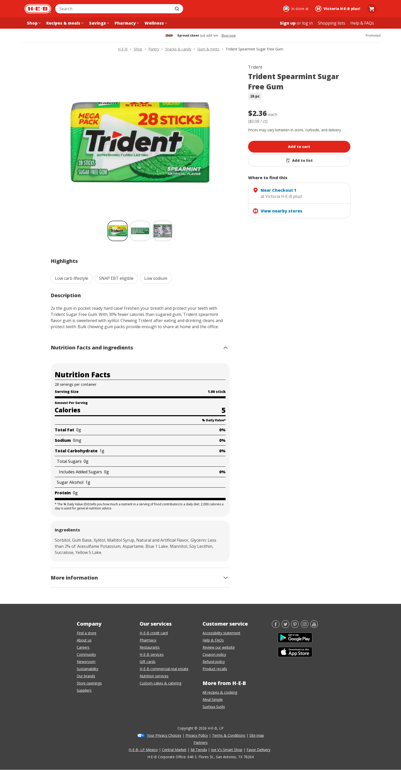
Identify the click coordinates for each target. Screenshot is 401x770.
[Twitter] (285, 626)
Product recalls (215, 668)
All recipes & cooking (220, 692)
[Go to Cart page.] (371, 8)
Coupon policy (214, 654)
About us (84, 640)
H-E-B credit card (154, 632)
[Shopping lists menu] (331, 23)
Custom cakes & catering (160, 683)
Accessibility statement (221, 632)
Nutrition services (154, 675)
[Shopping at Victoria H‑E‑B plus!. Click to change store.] (338, 8)
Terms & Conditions (228, 735)
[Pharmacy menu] (126, 23)
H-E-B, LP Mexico (143, 749)
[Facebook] (276, 626)
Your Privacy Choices (164, 735)
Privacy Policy (196, 735)
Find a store (86, 632)
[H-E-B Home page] (38, 8)
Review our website (219, 647)
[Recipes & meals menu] (64, 23)
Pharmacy (148, 640)
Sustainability (87, 668)
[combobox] (113, 8)
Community (86, 654)
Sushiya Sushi (214, 706)
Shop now (228, 36)
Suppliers (84, 690)
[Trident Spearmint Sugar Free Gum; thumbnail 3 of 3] (162, 231)
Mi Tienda (199, 749)
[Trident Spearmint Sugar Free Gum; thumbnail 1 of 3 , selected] (117, 231)
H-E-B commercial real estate (164, 668)
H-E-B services (152, 654)
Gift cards (147, 661)
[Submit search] (177, 8)
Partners (201, 742)
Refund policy (214, 661)
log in (307, 23)
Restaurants (150, 647)
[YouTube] (314, 626)
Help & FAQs (213, 640)
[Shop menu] (33, 23)
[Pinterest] (295, 626)
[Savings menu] (98, 23)
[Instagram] (304, 626)
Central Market (174, 749)
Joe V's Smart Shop (226, 749)
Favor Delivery (258, 749)
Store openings (89, 683)
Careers (83, 647)
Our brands (86, 675)
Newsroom (86, 661)
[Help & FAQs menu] (362, 23)
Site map (256, 735)
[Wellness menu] (155, 23)
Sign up (288, 23)
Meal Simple (213, 699)
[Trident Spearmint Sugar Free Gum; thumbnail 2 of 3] (140, 231)
